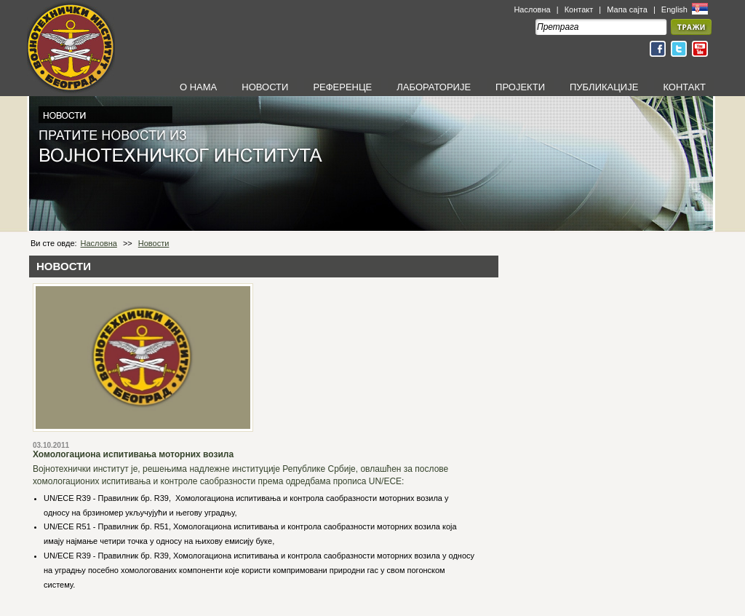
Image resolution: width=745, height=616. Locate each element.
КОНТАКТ (684, 87)
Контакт (579, 9)
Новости (154, 243)
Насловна (532, 9)
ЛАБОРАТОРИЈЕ (434, 87)
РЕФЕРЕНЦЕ (342, 87)
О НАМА (198, 87)
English (675, 9)
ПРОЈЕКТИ (520, 87)
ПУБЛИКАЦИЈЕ (604, 87)
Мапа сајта (627, 9)
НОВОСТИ (265, 87)
